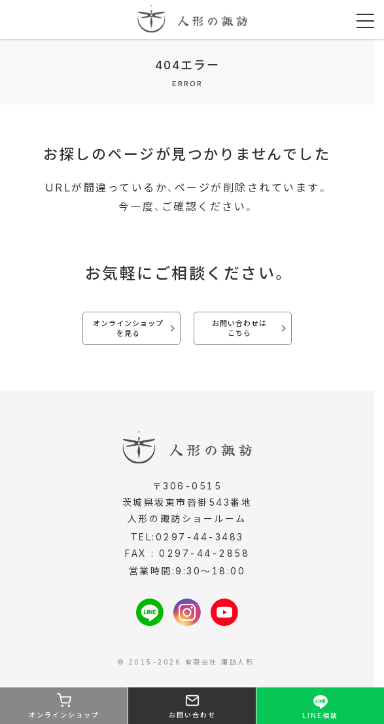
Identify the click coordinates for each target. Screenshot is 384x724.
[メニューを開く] (365, 21)
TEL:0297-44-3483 (187, 536)
